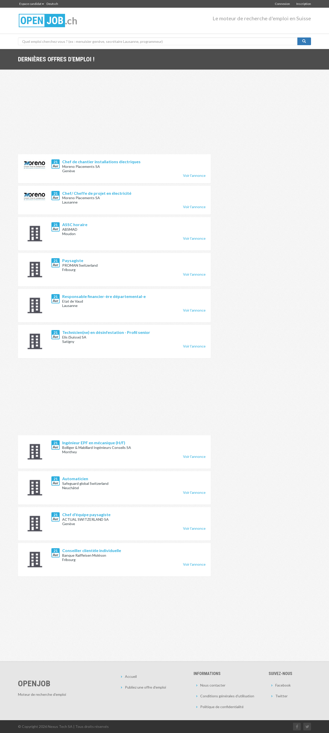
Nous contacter (212, 685)
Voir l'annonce (194, 175)
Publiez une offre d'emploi (145, 687)
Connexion (282, 4)
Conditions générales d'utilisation (227, 696)
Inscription (303, 4)
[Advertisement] (114, 116)
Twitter (281, 696)
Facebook (283, 685)
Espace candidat (31, 4)
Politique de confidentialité (222, 707)
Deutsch (52, 4)
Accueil (131, 676)
